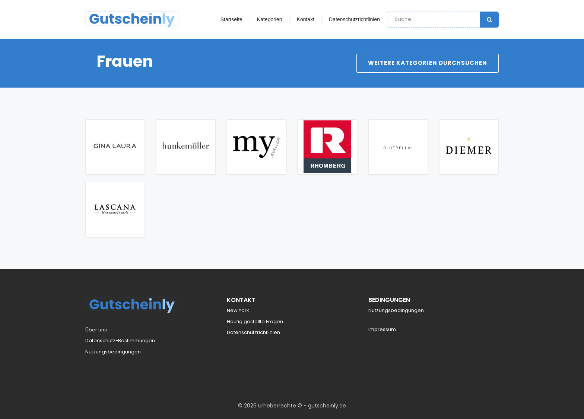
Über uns (96, 329)
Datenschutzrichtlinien (354, 19)
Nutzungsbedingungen (113, 351)
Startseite (231, 19)
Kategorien (269, 19)
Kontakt (305, 19)
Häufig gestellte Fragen (255, 321)
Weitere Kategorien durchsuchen (427, 63)
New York (238, 310)
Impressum (382, 329)
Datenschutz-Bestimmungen (120, 340)
